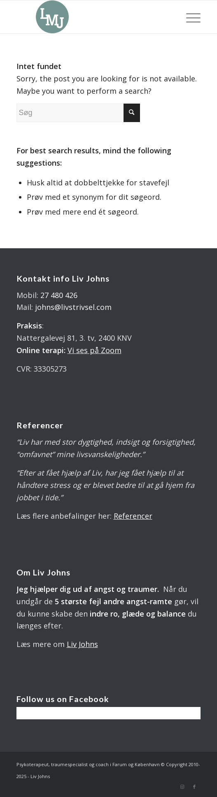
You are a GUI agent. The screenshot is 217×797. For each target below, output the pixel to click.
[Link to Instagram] (182, 787)
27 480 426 (58, 295)
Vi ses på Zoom (94, 350)
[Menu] (189, 16)
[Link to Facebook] (194, 787)
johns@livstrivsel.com (73, 307)
